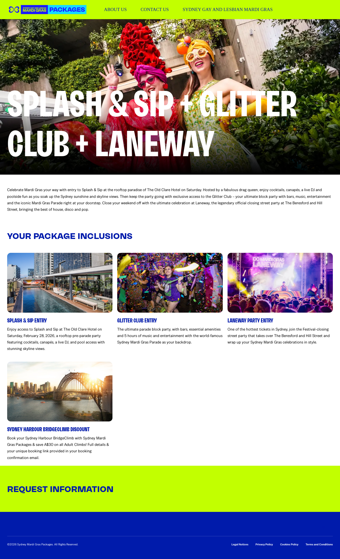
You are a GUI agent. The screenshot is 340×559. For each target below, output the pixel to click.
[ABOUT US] (115, 10)
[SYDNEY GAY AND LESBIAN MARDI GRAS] (228, 10)
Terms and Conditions (319, 544)
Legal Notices (239, 544)
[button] (46, 9)
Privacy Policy (264, 544)
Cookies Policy (289, 544)
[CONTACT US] (155, 10)
